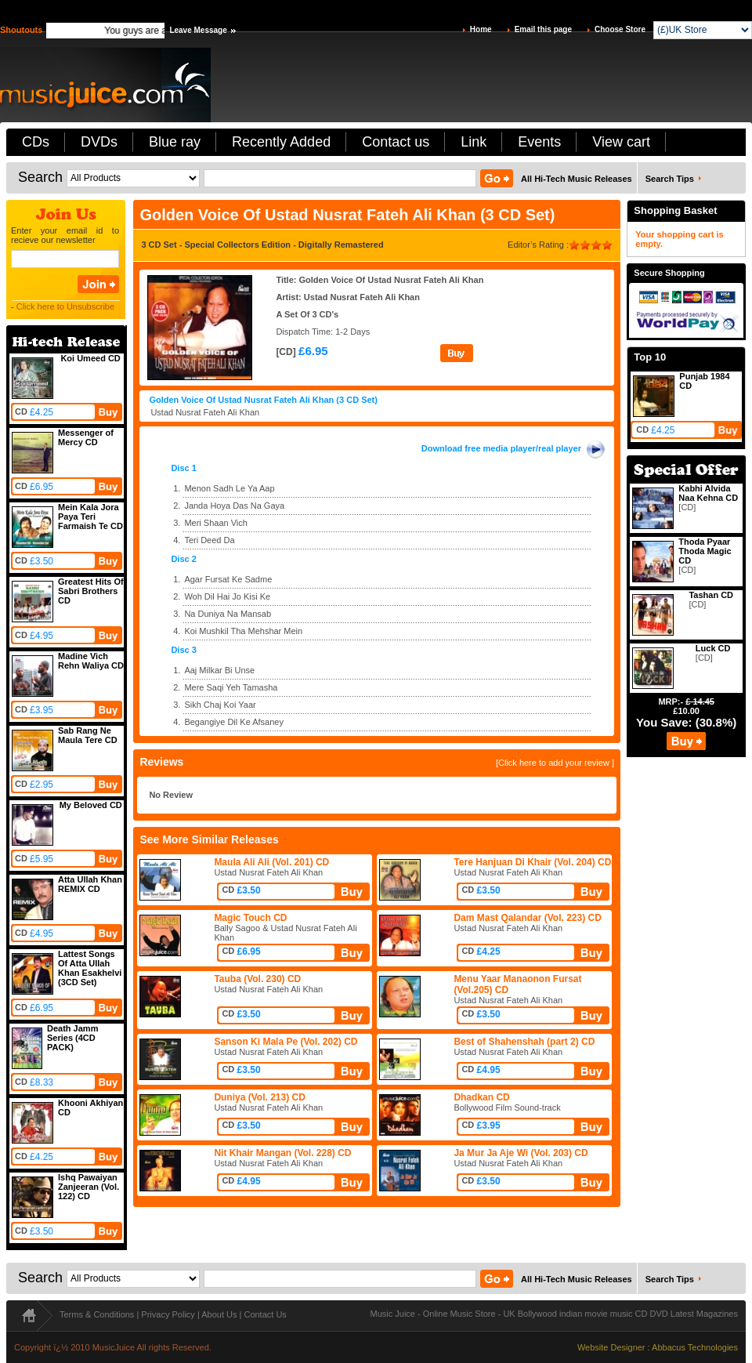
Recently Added (281, 142)
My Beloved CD (91, 805)
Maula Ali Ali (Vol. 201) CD (271, 862)
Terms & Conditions (97, 1314)
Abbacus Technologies (695, 1347)
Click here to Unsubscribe (65, 306)
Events (539, 142)
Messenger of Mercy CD (86, 437)
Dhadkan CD (481, 1097)
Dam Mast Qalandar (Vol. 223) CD (528, 917)
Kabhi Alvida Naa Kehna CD (708, 493)
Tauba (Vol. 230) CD (257, 978)
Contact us (395, 142)
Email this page (543, 29)
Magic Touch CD (250, 917)
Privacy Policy (167, 1314)
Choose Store (620, 29)
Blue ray (175, 142)
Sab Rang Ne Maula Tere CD (88, 735)
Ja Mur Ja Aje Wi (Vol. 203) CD (521, 1152)
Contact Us (265, 1314)
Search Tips (669, 178)
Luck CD (713, 648)
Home (481, 29)
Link (473, 142)
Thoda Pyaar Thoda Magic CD (704, 551)
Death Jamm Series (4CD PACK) (72, 1038)
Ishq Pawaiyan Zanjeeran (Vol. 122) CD (88, 1187)
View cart (621, 142)
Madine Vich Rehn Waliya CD (91, 660)
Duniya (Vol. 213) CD (259, 1097)
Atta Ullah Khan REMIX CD (90, 884)
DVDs (99, 142)
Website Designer (611, 1347)
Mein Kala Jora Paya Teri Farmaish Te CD (90, 516)
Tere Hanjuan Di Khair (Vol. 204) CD (532, 862)
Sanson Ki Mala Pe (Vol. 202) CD (285, 1041)
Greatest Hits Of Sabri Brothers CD (91, 591)
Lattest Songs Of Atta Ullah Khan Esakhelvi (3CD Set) (89, 968)
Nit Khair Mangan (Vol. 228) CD (282, 1152)
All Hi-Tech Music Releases (576, 178)
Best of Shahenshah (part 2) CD (524, 1041)
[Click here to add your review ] (555, 762)
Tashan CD (711, 595)
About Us (219, 1314)
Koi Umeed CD (90, 358)
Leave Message (197, 30)
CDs (35, 142)
